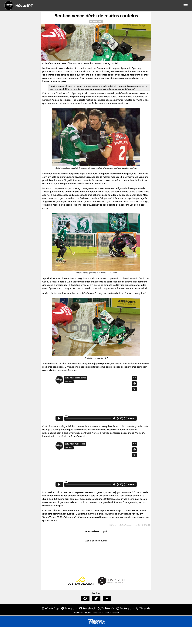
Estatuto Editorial (112, 613)
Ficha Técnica (98, 613)
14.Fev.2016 (96, 21)
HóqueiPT (87, 613)
